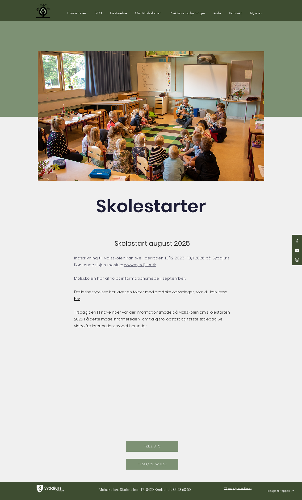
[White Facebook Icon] (297, 241)
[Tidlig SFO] (152, 446)
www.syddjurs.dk (140, 265)
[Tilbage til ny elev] (152, 464)
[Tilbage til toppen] (280, 490)
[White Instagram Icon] (297, 259)
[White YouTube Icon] (297, 250)
